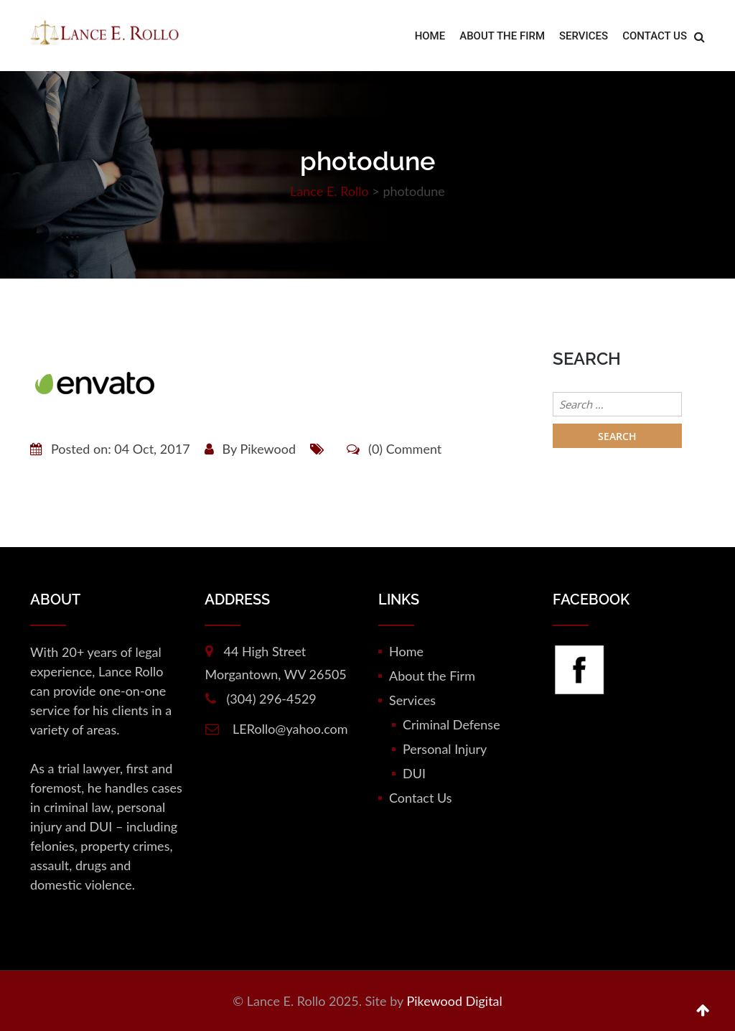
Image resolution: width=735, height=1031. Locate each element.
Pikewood (268, 449)
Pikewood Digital (454, 1001)
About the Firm (502, 35)
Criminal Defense (451, 724)
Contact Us (654, 35)
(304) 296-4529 (272, 698)
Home (430, 35)
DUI (414, 773)
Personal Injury (445, 749)
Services (583, 35)
